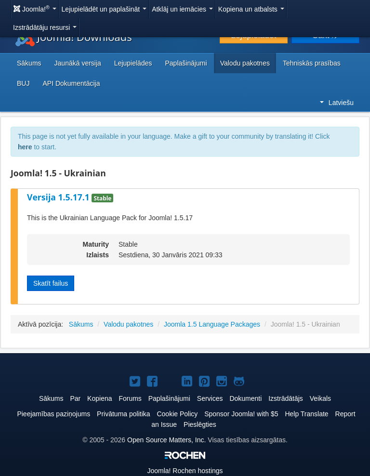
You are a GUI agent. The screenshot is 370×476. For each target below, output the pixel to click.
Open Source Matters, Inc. (166, 440)
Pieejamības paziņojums (53, 414)
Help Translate (306, 414)
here (25, 147)
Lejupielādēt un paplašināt (104, 9)
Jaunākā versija (77, 63)
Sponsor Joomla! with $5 (241, 414)
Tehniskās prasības (312, 63)
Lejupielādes (133, 63)
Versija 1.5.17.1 (59, 197)
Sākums (29, 63)
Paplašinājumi (186, 63)
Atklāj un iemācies (182, 9)
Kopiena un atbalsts (251, 9)
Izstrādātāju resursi (45, 27)
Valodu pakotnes (245, 63)
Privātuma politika (123, 414)
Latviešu (337, 102)
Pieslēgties (200, 424)
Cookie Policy (177, 414)
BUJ (23, 83)
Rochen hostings (185, 471)
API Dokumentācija (71, 83)
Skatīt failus (50, 283)
